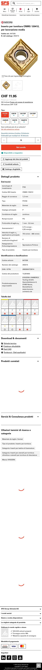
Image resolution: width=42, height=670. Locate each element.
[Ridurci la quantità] (4, 140)
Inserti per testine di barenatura (30, 15)
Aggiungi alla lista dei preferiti (15, 159)
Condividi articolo (11, 164)
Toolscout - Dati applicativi (13, 352)
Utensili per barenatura (9, 15)
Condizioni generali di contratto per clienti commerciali (21, 668)
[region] (21, 85)
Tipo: (3, 110)
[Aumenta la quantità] (38, 140)
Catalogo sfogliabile (11, 169)
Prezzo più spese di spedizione (21, 102)
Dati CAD (6, 349)
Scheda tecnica (8, 343)
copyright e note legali (21, 666)
